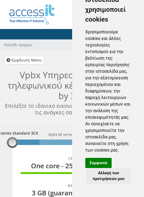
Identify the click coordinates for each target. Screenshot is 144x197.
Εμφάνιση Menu (24, 60)
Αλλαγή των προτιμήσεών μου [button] (108, 176)
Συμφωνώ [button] (99, 163)
